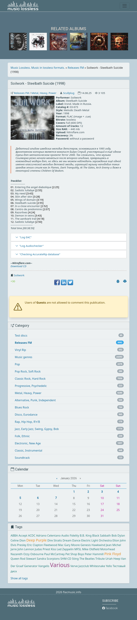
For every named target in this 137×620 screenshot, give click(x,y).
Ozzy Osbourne (33, 554)
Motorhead (107, 549)
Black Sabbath (101, 535)
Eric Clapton (35, 545)
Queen (15, 559)
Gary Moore (72, 545)
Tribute (100, 559)
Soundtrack (22, 458)
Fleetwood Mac (53, 545)
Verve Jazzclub (79, 566)
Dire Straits (54, 540)
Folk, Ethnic (22, 436)
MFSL (77, 549)
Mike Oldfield (90, 549)
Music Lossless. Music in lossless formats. (38, 68)
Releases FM (76, 68)
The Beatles (87, 559)
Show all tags (19, 578)
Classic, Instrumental (28, 450)
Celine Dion (18, 540)
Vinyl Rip (20, 350)
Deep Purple (36, 540)
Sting (75, 559)
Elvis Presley (19, 545)
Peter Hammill (94, 554)
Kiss (53, 549)
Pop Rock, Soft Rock (28, 371)
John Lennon (25, 549)
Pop (17, 364)
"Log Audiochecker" (31, 246)
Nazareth (17, 554)
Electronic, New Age (28, 443)
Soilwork (19, 275)
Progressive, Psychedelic (31, 386)
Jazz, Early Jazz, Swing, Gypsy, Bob (37, 429)
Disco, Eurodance (26, 414)
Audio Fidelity (70, 535)
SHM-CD (65, 559)
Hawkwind (98, 545)
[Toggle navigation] (124, 5)
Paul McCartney (54, 554)
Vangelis (43, 566)
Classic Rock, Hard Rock (30, 379)
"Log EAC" (25, 237)
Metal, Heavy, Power (43, 93)
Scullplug (68, 93)
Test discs (21, 335)
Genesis (85, 545)
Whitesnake (97, 566)
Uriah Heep (113, 559)
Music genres (23, 357)
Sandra (41, 559)
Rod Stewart (28, 559)
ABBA (14, 535)
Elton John (119, 540)
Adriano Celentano (48, 535)
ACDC (31, 535)
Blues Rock (22, 407)
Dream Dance (71, 540)
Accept (23, 535)
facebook (110, 608)
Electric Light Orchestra (96, 540)
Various (60, 565)
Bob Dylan (118, 535)
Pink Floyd (112, 553)
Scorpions (53, 559)
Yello (109, 566)
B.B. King (86, 535)
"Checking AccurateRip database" (39, 254)
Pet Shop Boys (74, 554)
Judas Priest (42, 549)
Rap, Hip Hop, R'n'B (27, 422)
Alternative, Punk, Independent (35, 400)
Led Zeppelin (65, 549)
